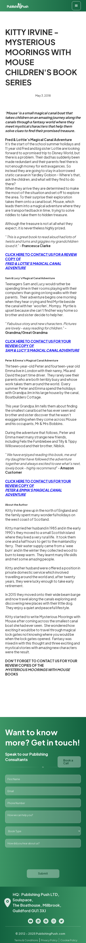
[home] (16, 6)
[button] (76, 5)
